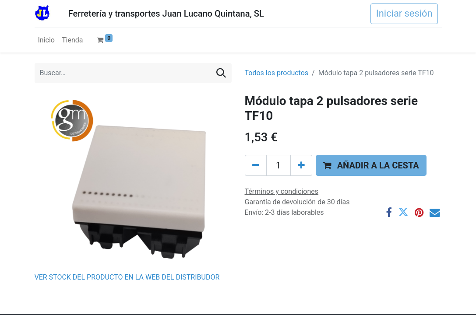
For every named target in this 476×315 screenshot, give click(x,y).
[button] (371, 165)
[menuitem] (46, 40)
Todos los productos (277, 73)
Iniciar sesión (404, 13)
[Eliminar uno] (256, 165)
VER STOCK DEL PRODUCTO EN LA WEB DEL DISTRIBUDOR (127, 277)
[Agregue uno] (301, 165)
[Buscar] (221, 73)
